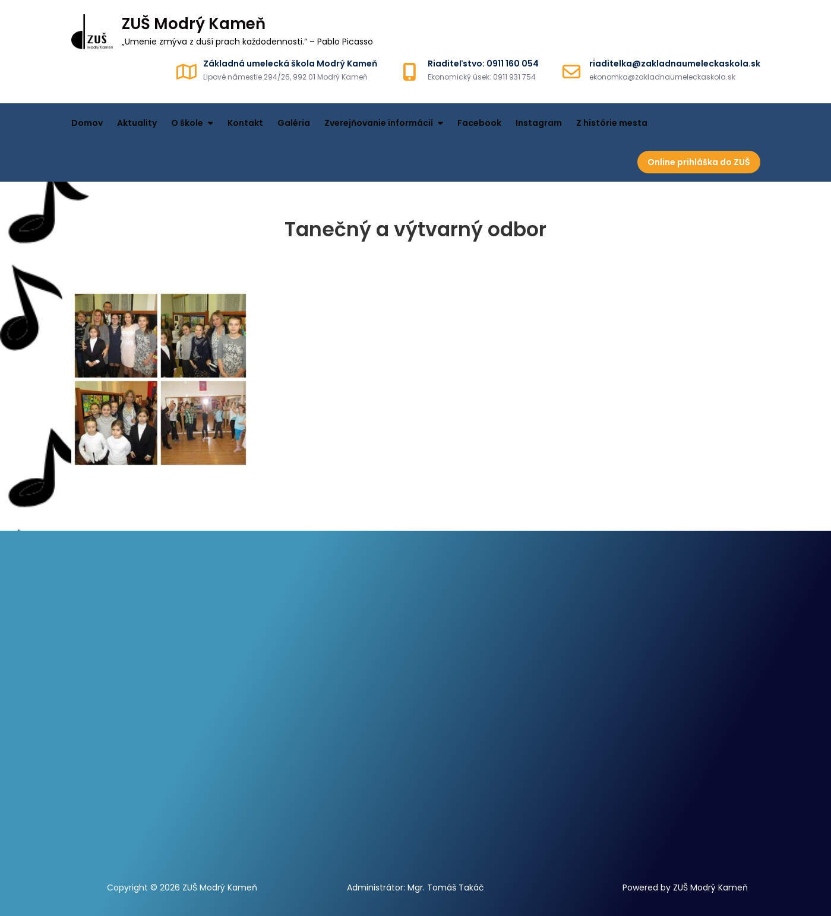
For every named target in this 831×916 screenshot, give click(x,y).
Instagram (539, 123)
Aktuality (137, 123)
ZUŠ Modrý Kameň (194, 23)
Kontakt (245, 123)
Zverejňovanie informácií (378, 123)
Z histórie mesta (611, 123)
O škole (187, 123)
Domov (87, 123)
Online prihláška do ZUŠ (698, 162)
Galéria (293, 123)
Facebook (479, 123)
